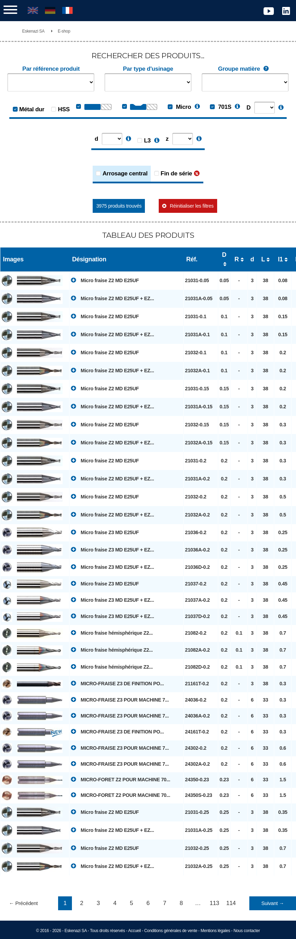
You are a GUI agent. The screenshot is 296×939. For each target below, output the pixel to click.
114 (230, 903)
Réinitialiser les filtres (191, 206)
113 (214, 903)
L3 (147, 140)
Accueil (134, 930)
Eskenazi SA (33, 31)
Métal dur (32, 109)
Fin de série (176, 173)
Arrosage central (124, 173)
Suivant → (272, 903)
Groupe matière (245, 68)
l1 (280, 259)
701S (220, 107)
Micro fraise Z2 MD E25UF (105, 280)
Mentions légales (215, 930)
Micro (179, 107)
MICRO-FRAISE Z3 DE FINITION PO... (117, 683)
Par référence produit (51, 69)
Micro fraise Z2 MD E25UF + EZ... (112, 298)
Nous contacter (246, 930)
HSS (64, 109)
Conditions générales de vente (170, 930)
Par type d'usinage (148, 69)
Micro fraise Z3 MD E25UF (105, 532)
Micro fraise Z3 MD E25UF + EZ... (112, 549)
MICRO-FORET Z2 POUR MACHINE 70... (120, 779)
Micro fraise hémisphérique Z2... (112, 632)
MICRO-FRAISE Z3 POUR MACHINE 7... (120, 699)
